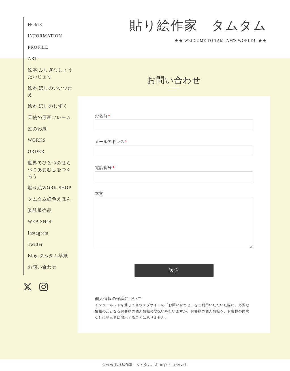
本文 (99, 193)
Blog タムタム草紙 (48, 255)
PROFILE (38, 47)
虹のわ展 (37, 128)
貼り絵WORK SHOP (49, 187)
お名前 (102, 116)
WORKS (37, 140)
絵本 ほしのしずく (48, 106)
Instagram (38, 233)
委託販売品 (40, 210)
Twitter (35, 244)
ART (32, 58)
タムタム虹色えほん (49, 199)
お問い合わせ (42, 267)
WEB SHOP (40, 221)
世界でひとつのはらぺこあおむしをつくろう (49, 169)
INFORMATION (45, 35)
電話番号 (105, 168)
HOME (35, 24)
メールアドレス (111, 142)
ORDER (36, 151)
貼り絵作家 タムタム (191, 25)
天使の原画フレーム (49, 117)
